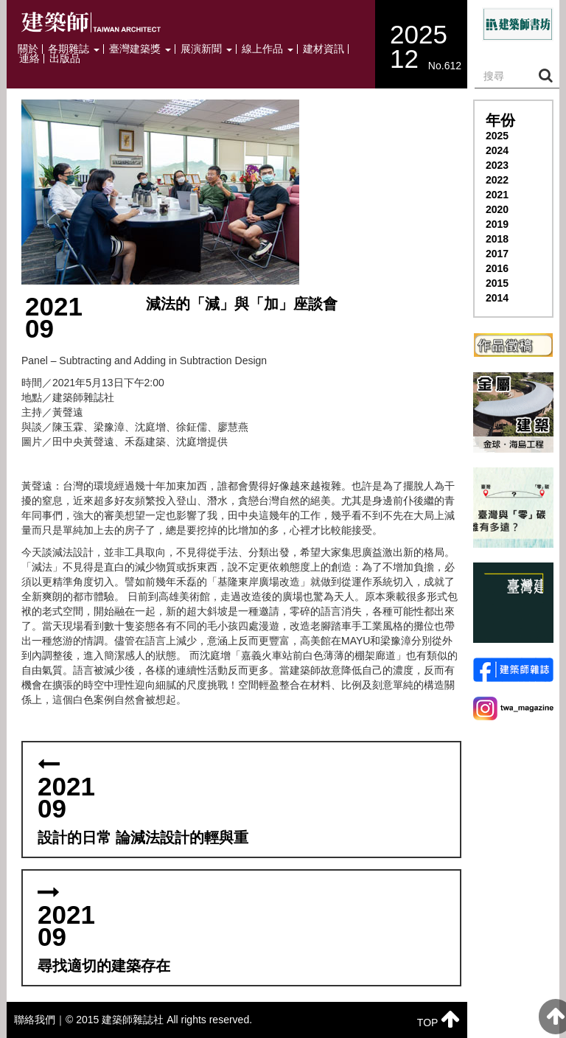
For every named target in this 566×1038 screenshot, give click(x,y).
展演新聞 (206, 49)
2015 (497, 283)
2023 (497, 165)
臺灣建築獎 (140, 49)
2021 (497, 195)
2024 (497, 150)
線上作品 (267, 49)
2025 (497, 136)
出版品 (64, 58)
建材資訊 (323, 49)
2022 (497, 180)
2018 (497, 239)
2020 (497, 209)
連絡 (29, 58)
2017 (497, 254)
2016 (497, 268)
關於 (28, 49)
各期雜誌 (73, 49)
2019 (497, 224)
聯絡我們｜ (40, 1019)
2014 (497, 298)
